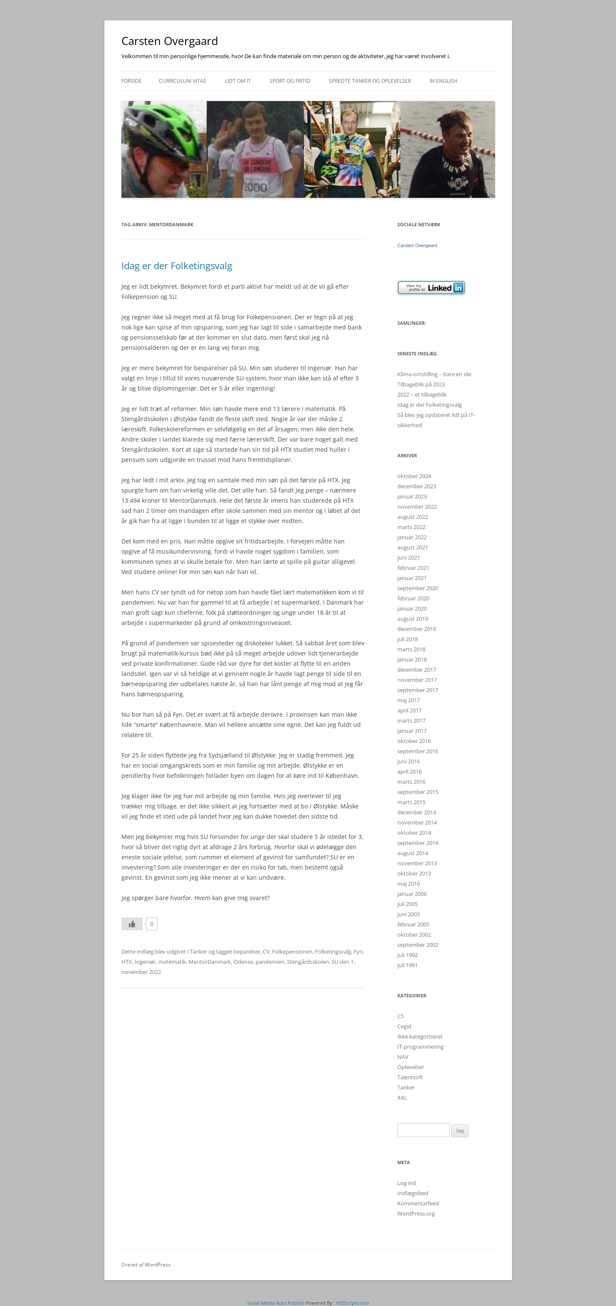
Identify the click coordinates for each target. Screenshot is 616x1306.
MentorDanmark (209, 961)
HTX (126, 961)
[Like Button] (132, 924)
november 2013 (417, 863)
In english (443, 80)
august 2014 (412, 853)
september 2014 (417, 843)
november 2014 (417, 822)
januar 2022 (412, 537)
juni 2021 (408, 557)
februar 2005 (413, 924)
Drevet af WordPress (146, 1264)
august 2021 (412, 547)
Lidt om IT (238, 80)
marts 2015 (411, 802)
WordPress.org (416, 1213)
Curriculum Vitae (182, 80)
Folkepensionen (292, 951)
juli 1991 (407, 965)
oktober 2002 (414, 934)
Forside (131, 80)
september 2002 (417, 945)
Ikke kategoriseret (420, 1036)
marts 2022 (411, 527)
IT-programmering (420, 1046)
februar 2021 (413, 567)
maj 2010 (408, 883)
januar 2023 (412, 496)
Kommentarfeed (418, 1203)
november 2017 (417, 680)
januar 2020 (412, 608)
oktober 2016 (414, 741)
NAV (402, 1057)
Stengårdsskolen (308, 961)
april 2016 (409, 771)
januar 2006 (412, 894)
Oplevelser (410, 1067)
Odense (243, 961)
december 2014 (416, 812)
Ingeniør (145, 961)
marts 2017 (411, 720)
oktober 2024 (414, 476)
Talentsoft (410, 1077)
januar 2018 (412, 659)
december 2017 (416, 669)
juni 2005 (408, 914)
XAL (402, 1097)
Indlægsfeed (412, 1193)
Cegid (404, 1026)
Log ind (406, 1183)
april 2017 (409, 710)
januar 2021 (412, 578)
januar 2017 (412, 731)
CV (266, 951)
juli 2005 (407, 904)
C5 (400, 1016)
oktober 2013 (414, 873)
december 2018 (416, 629)
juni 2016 (408, 761)
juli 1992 (407, 955)
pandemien (270, 961)
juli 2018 (407, 639)
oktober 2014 (414, 832)
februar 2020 (413, 598)
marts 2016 (411, 781)
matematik (172, 961)
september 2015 (417, 792)
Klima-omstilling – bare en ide (434, 374)
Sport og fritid (290, 80)
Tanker (198, 951)
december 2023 (416, 486)
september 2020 (417, 588)
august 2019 (412, 618)
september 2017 (417, 690)
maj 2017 (408, 700)
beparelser (246, 951)
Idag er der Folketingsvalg (176, 265)
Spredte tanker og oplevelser (370, 80)
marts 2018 (411, 649)
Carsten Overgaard (169, 40)
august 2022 (412, 517)
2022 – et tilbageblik (422, 394)
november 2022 (417, 506)
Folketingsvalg (333, 951)
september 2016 (417, 751)
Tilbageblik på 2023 (421, 384)
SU (335, 961)
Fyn (358, 951)
